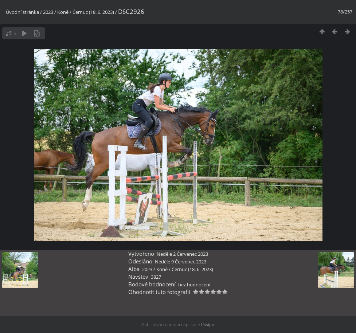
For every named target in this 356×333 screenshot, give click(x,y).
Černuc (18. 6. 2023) (93, 12)
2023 (48, 12)
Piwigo (207, 324)
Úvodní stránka (22, 12)
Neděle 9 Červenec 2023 (180, 261)
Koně (63, 12)
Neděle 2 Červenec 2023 (182, 254)
